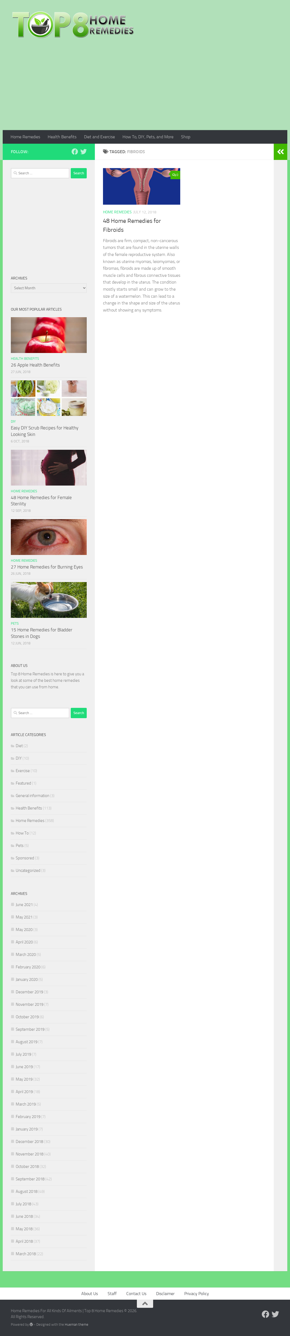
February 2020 (28, 967)
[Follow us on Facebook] (75, 151)
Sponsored (25, 858)
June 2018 (24, 1216)
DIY (13, 421)
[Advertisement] (145, 89)
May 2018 (24, 1228)
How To (22, 833)
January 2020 (27, 979)
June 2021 (24, 904)
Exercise (23, 770)
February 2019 (28, 1116)
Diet (19, 745)
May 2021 (24, 917)
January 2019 (27, 1129)
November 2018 (29, 1154)
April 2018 (24, 1241)
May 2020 (24, 929)
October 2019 (27, 1016)
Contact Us (136, 1293)
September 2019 (30, 1029)
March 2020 (26, 954)
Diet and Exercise (99, 136)
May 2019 (24, 1079)
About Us (89, 1293)
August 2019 (26, 1041)
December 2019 (29, 992)
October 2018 (27, 1166)
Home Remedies (25, 136)
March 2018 (26, 1253)
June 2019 (24, 1066)
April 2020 (24, 942)
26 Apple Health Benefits (35, 365)
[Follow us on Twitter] (83, 151)
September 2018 (30, 1179)
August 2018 (26, 1191)
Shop (185, 136)
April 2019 (24, 1091)
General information (32, 795)
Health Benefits (62, 136)
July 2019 (23, 1054)
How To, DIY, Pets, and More (148, 136)
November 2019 (29, 1004)
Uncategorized (28, 870)
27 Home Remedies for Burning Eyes (47, 567)
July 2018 (23, 1204)
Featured (23, 783)
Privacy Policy (196, 1293)
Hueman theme (76, 1324)
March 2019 (26, 1104)
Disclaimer (165, 1293)
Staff (112, 1293)
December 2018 (29, 1141)
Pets (15, 623)
